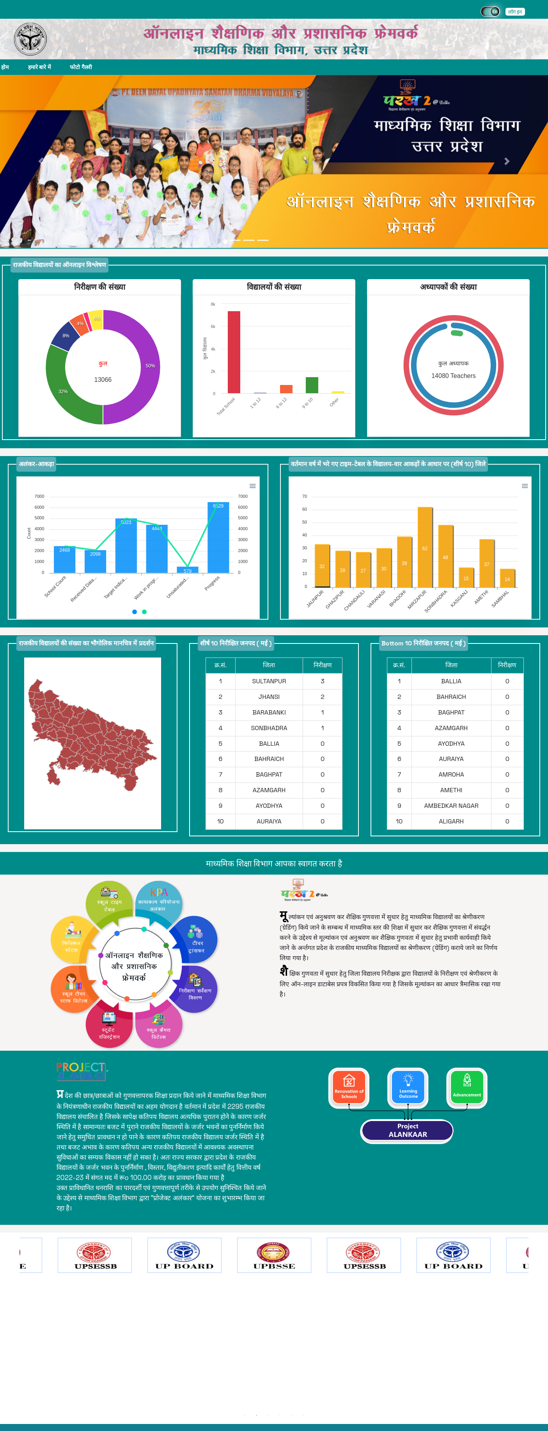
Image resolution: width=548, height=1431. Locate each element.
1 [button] (245, 1415)
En (494, 11)
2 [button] (257, 1415)
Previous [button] (14, 1324)
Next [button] (534, 1324)
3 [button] (268, 1415)
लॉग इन (515, 12)
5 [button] (292, 1415)
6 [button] (303, 1415)
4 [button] (280, 1415)
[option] (274, 1324)
